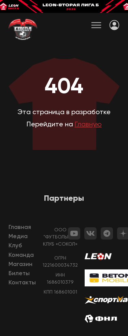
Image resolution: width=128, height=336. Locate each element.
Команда (21, 255)
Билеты (19, 274)
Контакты (22, 283)
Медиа (18, 237)
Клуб (15, 246)
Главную (88, 124)
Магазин (20, 264)
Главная (20, 227)
